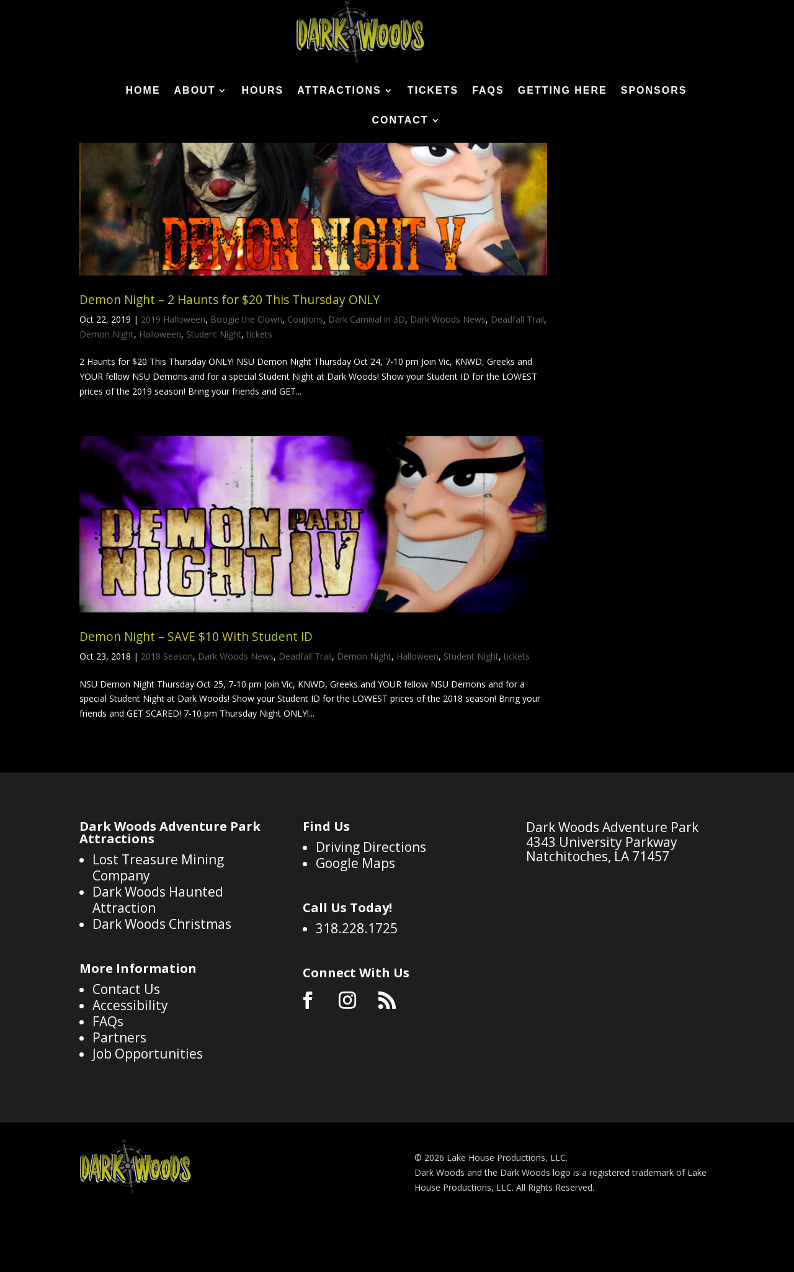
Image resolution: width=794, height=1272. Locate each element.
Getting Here (562, 91)
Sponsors (654, 91)
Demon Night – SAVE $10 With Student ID (196, 686)
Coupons (305, 368)
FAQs (488, 91)
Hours (262, 91)
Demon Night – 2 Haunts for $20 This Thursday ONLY (229, 349)
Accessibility (130, 1054)
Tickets (433, 91)
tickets (259, 383)
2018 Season (167, 705)
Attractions (339, 91)
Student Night (213, 383)
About (195, 91)
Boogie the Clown (246, 368)
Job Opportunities (147, 1102)
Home (143, 91)
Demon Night (106, 383)
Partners (119, 1086)
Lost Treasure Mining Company (158, 916)
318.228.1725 (357, 977)
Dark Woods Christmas (161, 973)
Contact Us (126, 1038)
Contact (400, 120)
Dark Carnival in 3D (366, 368)
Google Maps (355, 912)
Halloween (160, 383)
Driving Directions (371, 896)
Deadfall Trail (517, 368)
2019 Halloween (173, 368)
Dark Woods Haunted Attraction (157, 948)
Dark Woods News (448, 368)
